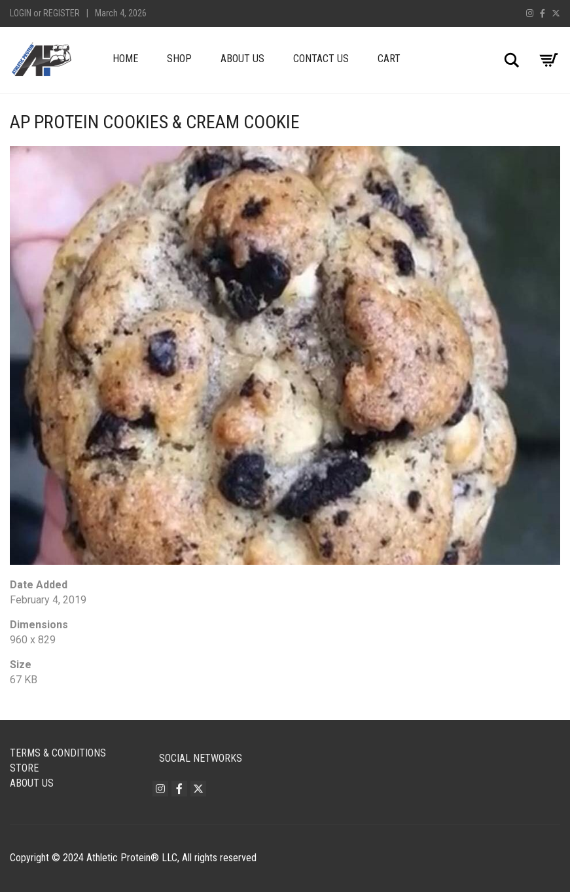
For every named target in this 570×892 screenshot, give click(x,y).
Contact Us (321, 58)
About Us (242, 58)
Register (61, 13)
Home (125, 58)
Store (24, 768)
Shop (179, 58)
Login (20, 13)
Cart (389, 58)
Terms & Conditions (58, 753)
